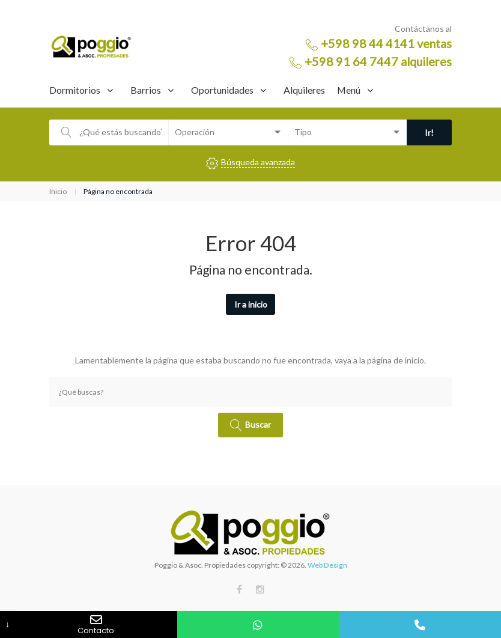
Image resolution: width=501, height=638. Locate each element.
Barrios (145, 90)
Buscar (258, 424)
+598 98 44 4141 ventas (386, 43)
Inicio (58, 191)
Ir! (429, 132)
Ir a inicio (250, 304)
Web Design (327, 565)
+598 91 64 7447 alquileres (378, 61)
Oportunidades (222, 90)
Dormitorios (74, 90)
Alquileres (304, 90)
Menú (348, 90)
